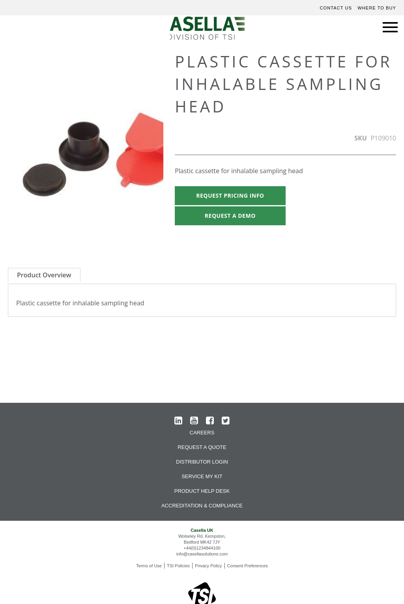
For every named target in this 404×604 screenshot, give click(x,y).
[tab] (44, 275)
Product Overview (44, 275)
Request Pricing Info (230, 195)
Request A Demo (230, 215)
